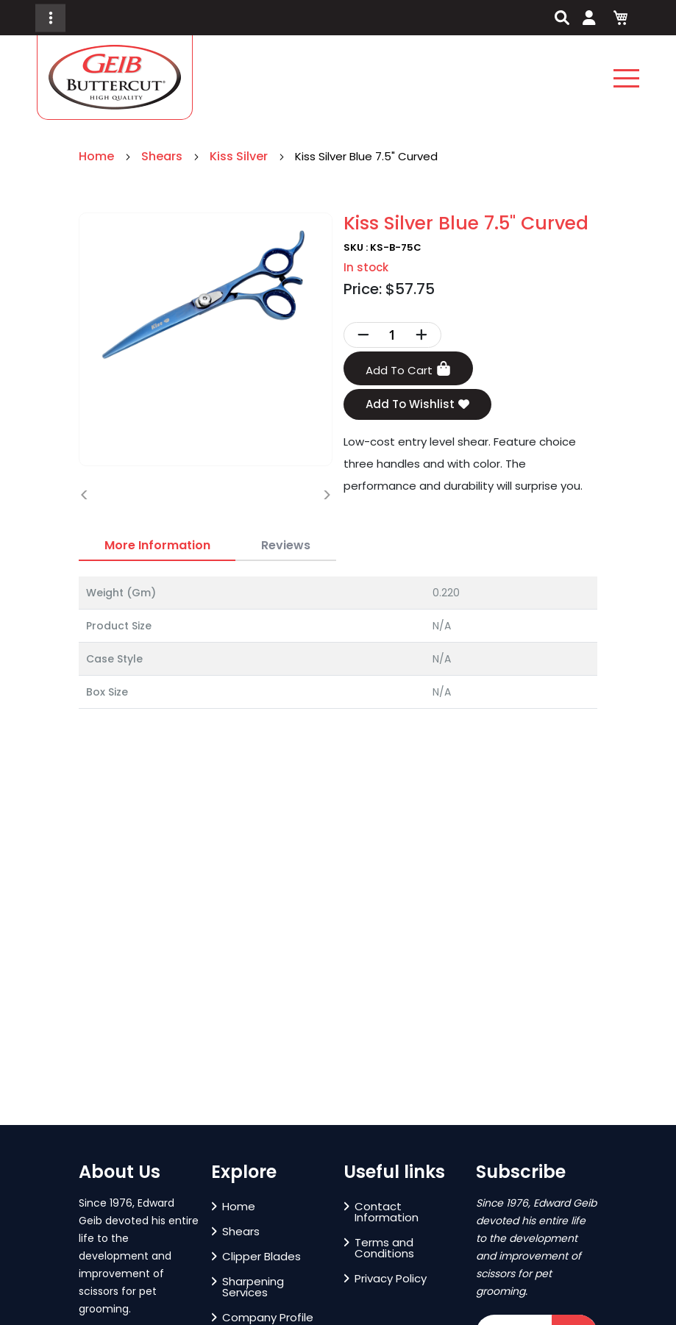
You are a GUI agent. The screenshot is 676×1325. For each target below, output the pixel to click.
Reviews (285, 545)
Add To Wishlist (417, 405)
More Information (157, 545)
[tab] (157, 545)
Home (98, 156)
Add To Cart (408, 369)
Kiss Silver (240, 156)
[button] (38, 1117)
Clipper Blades (256, 1256)
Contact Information (381, 1212)
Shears (163, 156)
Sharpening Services (247, 1287)
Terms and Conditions (379, 1248)
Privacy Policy (385, 1278)
